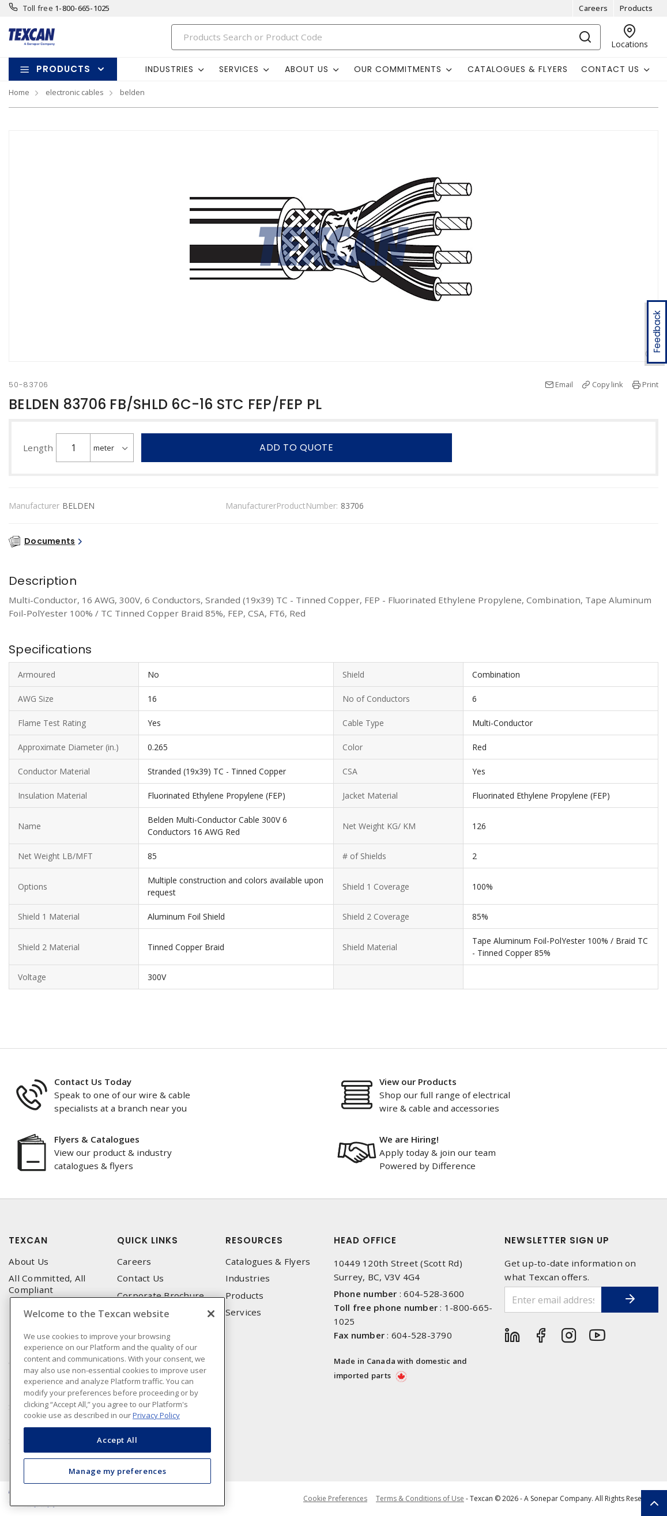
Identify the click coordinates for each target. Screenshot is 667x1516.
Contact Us (140, 1278)
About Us (28, 1261)
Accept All (117, 1440)
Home (19, 92)
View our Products (418, 1081)
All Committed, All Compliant (47, 1284)
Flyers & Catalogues (97, 1139)
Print (650, 384)
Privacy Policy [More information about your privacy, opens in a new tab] (156, 1415)
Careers (593, 8)
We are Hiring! (409, 1139)
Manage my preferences (118, 1471)
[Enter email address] (552, 1300)
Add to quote (296, 447)
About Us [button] (307, 69)
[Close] (211, 1313)
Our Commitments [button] (398, 69)
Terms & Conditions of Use (420, 1498)
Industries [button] (169, 69)
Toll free (38, 8)
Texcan (28, 1240)
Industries (247, 1278)
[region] (117, 1401)
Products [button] (63, 69)
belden (132, 92)
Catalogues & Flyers (518, 69)
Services (243, 1312)
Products (636, 8)
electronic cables (75, 92)
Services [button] (239, 69)
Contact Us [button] (610, 69)
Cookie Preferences (335, 1498)
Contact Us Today (92, 1081)
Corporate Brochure (161, 1295)
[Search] (386, 37)
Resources (254, 1240)
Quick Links (147, 1240)
